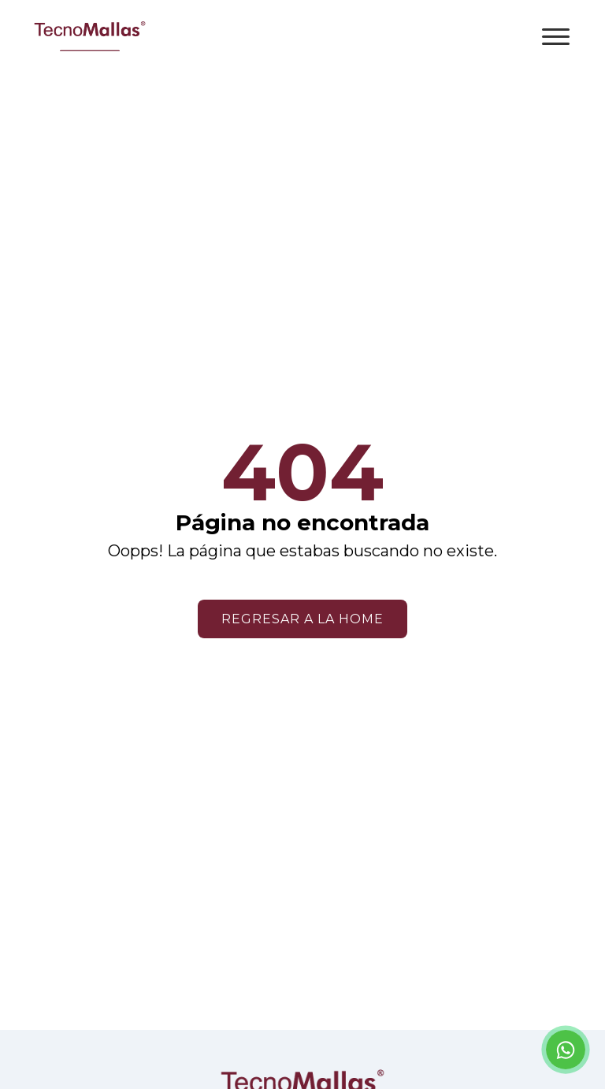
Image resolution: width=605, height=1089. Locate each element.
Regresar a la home (302, 618)
